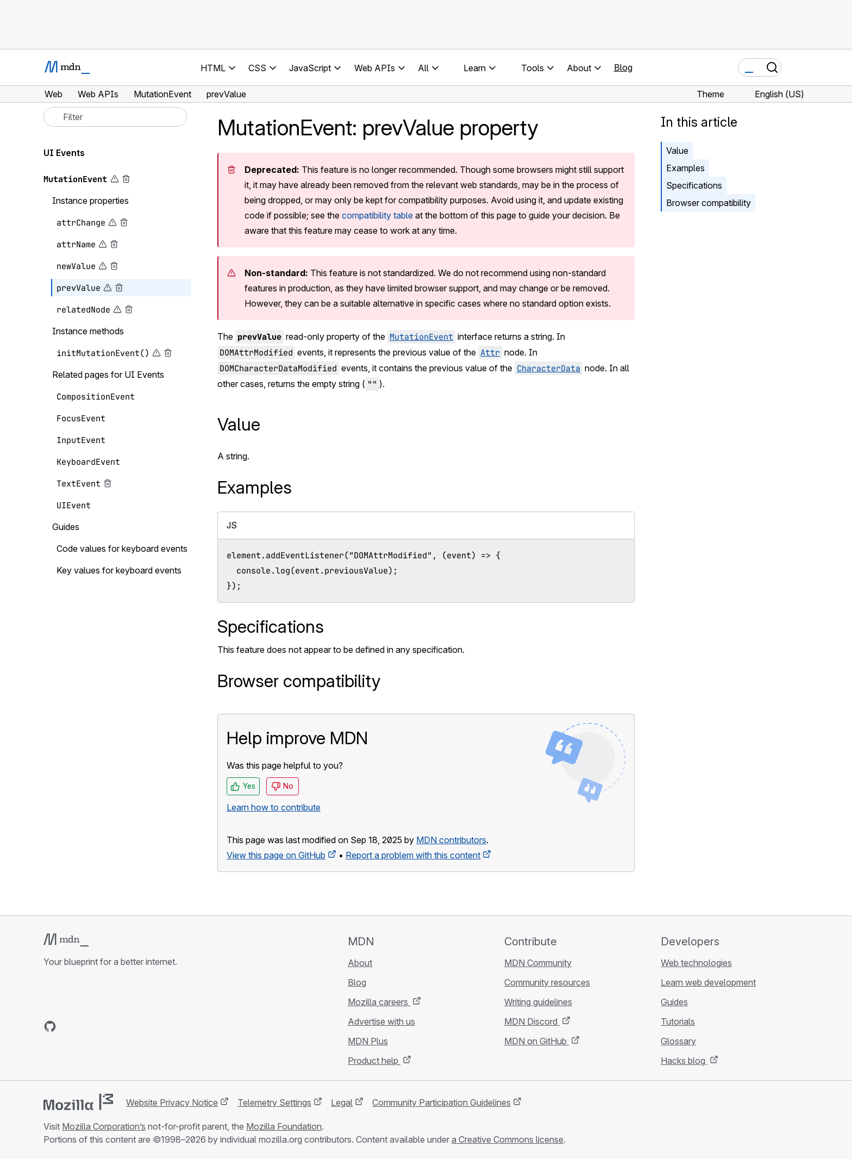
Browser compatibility (708, 202)
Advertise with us (381, 1021)
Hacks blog (684, 1060)
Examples (685, 168)
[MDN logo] (66, 939)
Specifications (694, 185)
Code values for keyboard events (122, 548)
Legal (342, 1102)
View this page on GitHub (276, 855)
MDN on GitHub (536, 1041)
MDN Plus (368, 1041)
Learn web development (708, 982)
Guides (674, 1001)
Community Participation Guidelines (441, 1102)
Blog (623, 67)
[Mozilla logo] (78, 1102)
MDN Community (538, 962)
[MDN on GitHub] (50, 1026)
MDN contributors (451, 839)
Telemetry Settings (274, 1102)
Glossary (678, 1041)
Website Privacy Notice (172, 1102)
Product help (374, 1060)
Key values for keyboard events (119, 570)
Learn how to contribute (274, 807)
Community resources (547, 982)
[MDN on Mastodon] (108, 1026)
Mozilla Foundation (284, 1126)
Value (677, 150)
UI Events (64, 152)
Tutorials (678, 1021)
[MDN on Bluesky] (69, 1026)
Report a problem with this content (413, 855)
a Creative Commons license (507, 1139)
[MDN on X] (89, 1026)
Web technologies (696, 962)
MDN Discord (532, 1021)
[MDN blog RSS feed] (128, 1026)
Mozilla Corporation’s (104, 1126)
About (360, 962)
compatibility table (377, 215)
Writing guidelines (538, 1001)
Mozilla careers (379, 1001)
